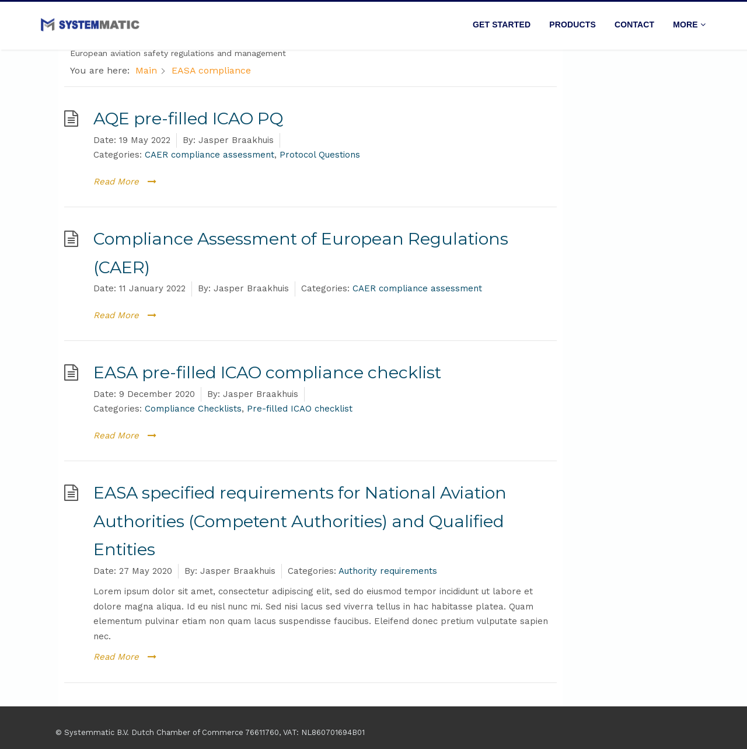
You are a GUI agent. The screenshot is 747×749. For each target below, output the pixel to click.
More (689, 24)
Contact (634, 24)
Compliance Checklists (193, 408)
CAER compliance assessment (209, 154)
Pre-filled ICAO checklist (299, 408)
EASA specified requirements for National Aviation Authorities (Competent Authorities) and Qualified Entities (300, 520)
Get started (501, 24)
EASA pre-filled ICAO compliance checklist (267, 372)
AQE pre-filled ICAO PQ (188, 118)
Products (572, 24)
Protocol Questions (320, 154)
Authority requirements (387, 571)
